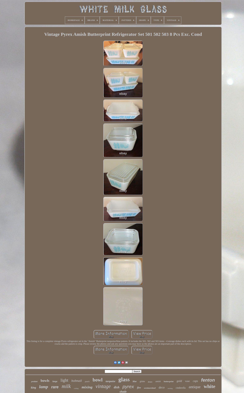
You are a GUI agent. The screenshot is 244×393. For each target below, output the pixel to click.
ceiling (76, 388)
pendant (34, 381)
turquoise (110, 381)
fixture (150, 382)
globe (142, 381)
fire (139, 387)
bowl (98, 380)
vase (187, 381)
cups (195, 381)
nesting (170, 388)
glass (124, 379)
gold (179, 381)
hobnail (76, 381)
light (64, 380)
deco (162, 387)
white (209, 386)
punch (87, 381)
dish (116, 387)
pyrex (128, 386)
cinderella (180, 387)
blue (135, 381)
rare (55, 387)
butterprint (169, 381)
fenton (208, 380)
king (33, 387)
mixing (87, 387)
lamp (43, 386)
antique (195, 387)
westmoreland (149, 388)
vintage (103, 386)
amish (158, 381)
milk (66, 386)
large (54, 381)
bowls (45, 381)
